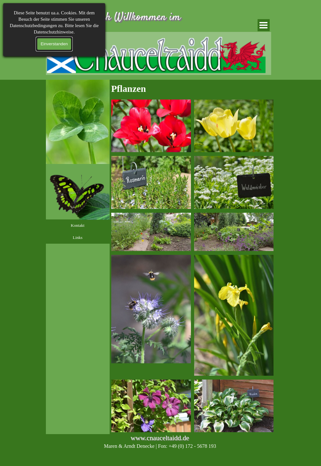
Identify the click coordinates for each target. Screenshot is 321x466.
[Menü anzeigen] (264, 25)
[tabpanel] (192, 89)
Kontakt (77, 225)
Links (77, 237)
